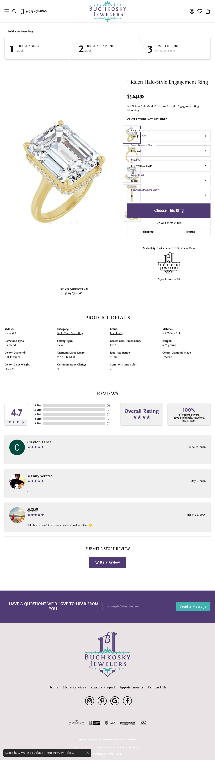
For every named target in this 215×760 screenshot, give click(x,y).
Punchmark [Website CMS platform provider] (115, 754)
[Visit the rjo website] (143, 722)
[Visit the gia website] (110, 722)
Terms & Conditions (102, 740)
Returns (190, 231)
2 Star (37, 418)
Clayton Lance (39, 442)
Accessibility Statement (124, 740)
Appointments (131, 687)
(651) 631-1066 (73, 293)
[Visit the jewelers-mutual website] (128, 722)
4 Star (37, 409)
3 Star (37, 414)
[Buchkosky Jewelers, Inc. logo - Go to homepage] (107, 11)
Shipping (148, 231)
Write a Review (107, 562)
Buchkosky (116, 333)
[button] (14, 11)
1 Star (38, 423)
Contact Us (157, 687)
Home (53, 687)
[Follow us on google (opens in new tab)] (114, 700)
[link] (33, 11)
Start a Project (103, 687)
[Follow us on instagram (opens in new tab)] (89, 700)
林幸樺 (32, 510)
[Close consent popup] (87, 752)
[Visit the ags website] (76, 722)
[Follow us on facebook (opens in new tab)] (127, 700)
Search (20, 50)
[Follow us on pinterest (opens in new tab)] (102, 700)
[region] (64, 174)
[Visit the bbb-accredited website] (94, 722)
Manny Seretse (39, 476)
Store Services (74, 687)
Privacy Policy (85, 740)
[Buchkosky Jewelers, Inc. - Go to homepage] (107, 654)
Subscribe (193, 606)
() (108, 405)
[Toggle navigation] (5, 11)
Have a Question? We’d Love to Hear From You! (53, 606)
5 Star (37, 405)
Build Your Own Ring (20, 31)
